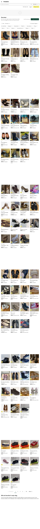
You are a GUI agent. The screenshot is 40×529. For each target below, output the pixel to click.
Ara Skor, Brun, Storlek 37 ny (15, 450)
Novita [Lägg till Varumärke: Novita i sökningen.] (13, 158)
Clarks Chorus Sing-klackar (4, 414)
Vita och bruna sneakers (15, 414)
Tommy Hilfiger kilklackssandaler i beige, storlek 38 (24, 212)
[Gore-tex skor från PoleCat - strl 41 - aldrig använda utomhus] (15, 391)
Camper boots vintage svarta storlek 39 (34, 109)
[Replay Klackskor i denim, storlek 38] (34, 136)
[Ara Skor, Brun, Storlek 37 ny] (15, 444)
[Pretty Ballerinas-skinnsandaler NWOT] (34, 391)
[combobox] (16, 4)
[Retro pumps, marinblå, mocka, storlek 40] (24, 52)
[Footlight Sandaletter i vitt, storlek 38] (15, 238)
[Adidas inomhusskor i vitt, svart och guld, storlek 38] (24, 153)
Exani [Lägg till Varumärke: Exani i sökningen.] (23, 466)
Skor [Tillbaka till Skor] (3, 23)
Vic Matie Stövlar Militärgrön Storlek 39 (14, 109)
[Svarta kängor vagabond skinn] (24, 306)
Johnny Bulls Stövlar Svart (14, 142)
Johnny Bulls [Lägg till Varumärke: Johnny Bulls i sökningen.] (14, 141)
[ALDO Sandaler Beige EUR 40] (34, 273)
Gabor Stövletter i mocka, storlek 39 (14, 296)
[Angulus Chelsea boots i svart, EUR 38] (34, 223)
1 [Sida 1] (15, 491)
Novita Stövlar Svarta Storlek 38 (14, 159)
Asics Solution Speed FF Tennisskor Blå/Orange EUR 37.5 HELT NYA (24, 330)
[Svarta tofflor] (24, 273)
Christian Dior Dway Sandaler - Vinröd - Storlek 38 (14, 212)
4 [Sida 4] (22, 491)
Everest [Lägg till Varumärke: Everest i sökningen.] (13, 124)
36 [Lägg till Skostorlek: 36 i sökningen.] (11, 141)
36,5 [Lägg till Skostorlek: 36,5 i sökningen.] (21, 413)
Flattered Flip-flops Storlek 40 (14, 330)
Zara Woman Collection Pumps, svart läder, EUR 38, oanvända (5, 109)
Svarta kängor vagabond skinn (24, 313)
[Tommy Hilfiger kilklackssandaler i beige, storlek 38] (24, 206)
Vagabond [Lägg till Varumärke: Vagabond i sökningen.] (13, 40)
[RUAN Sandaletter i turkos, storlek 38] (24, 119)
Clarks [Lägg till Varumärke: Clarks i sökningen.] (4, 413)
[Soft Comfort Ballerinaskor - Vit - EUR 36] (5, 444)
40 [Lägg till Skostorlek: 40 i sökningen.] (1, 40)
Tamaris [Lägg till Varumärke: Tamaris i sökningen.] (4, 124)
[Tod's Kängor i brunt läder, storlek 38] (15, 68)
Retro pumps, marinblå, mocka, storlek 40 (24, 58)
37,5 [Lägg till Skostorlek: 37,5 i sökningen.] (21, 449)
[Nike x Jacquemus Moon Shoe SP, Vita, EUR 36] (5, 323)
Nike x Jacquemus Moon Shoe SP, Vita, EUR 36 (5, 330)
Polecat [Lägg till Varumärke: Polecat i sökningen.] (13, 396)
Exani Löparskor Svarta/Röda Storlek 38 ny (15, 484)
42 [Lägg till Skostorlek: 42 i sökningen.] (1, 73)
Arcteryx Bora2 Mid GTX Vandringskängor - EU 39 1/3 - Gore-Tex (24, 142)
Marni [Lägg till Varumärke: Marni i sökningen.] (23, 194)
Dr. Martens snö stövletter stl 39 (4, 397)
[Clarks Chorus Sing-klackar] (5, 408)
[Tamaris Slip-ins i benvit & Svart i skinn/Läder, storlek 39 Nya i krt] (5, 289)
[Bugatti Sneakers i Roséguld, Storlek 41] (5, 189)
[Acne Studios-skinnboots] (5, 358)
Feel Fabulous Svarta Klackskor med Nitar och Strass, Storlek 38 (5, 159)
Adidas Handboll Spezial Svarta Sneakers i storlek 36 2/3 (34, 212)
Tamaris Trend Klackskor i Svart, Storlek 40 (5, 125)
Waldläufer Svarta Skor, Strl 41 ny (34, 467)
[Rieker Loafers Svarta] (15, 375)
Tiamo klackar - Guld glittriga (4, 245)
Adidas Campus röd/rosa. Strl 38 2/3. (34, 313)
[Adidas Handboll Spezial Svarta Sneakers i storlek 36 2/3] (34, 206)
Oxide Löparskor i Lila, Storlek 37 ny (5, 467)
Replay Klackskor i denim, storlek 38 (34, 142)
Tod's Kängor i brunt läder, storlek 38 (14, 74)
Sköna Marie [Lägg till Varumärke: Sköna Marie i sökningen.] (14, 413)
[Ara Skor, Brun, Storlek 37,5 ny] (24, 444)
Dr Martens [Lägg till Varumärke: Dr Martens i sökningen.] (4, 396)
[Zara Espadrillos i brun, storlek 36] (24, 391)
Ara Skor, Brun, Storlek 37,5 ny (24, 450)
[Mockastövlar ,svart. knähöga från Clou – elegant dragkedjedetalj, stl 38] (24, 35)
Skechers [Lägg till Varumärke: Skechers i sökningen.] (33, 57)
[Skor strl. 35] (15, 306)
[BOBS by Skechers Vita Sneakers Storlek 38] (34, 52)
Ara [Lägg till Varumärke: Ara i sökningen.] (12, 449)
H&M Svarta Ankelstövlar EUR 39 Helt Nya (24, 382)
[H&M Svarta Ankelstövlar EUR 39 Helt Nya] (24, 375)
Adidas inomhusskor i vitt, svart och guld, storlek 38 (24, 159)
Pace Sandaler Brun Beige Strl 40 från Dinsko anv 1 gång (34, 42)
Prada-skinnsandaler (4, 212)
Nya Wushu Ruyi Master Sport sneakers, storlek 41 (5, 382)
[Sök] (31, 4)
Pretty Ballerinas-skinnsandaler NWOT (33, 397)
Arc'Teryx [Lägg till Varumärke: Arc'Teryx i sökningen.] (25, 141)
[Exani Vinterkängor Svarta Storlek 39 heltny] (15, 358)
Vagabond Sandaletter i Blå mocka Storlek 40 (15, 42)
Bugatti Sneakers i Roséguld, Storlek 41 (4, 195)
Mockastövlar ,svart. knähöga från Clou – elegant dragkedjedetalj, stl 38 (24, 42)
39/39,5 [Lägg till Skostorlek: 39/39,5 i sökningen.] (21, 141)
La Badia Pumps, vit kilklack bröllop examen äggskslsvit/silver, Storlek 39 (15, 58)
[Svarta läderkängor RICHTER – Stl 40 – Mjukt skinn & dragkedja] (5, 35)
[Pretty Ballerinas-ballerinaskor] (5, 136)
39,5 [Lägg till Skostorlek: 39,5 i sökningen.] (1, 57)
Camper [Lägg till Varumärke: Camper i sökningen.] (33, 108)
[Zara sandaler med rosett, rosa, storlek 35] (34, 375)
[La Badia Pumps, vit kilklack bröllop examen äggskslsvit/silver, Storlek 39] (15, 52)
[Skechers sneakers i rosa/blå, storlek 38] (34, 189)
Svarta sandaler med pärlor (14, 280)
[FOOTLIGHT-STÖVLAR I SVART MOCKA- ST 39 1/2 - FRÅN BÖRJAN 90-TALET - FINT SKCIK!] (5, 52)
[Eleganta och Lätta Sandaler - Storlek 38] (24, 223)
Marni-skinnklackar (23, 195)
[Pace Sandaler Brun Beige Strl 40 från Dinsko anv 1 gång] (34, 35)
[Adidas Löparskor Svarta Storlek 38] (24, 289)
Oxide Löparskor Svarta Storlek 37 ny (15, 467)
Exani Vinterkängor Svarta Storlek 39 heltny (15, 365)
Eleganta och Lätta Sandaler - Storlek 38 (24, 229)
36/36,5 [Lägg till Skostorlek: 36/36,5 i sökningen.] (31, 211)
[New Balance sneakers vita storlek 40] (5, 306)
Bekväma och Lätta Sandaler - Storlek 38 (14, 229)
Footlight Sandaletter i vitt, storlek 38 (15, 245)
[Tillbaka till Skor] (1, 23)
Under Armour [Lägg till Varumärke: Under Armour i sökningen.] (24, 413)
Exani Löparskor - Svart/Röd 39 (23, 467)
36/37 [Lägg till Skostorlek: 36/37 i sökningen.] (21, 279)
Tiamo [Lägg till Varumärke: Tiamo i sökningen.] (4, 244)
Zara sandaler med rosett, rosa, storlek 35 (34, 382)
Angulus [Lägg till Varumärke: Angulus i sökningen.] (33, 228)
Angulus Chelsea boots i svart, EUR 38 (34, 229)
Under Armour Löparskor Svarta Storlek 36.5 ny (24, 414)
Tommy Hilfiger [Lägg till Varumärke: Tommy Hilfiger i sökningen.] (24, 211)
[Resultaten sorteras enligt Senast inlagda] (34, 23)
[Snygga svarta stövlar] (24, 238)
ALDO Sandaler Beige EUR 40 (33, 280)
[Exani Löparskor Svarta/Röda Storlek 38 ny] (15, 478)
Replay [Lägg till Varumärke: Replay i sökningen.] (33, 141)
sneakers (6, 498)
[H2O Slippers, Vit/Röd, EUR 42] (5, 68)
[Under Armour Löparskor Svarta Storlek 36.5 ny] (24, 408)
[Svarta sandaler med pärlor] (15, 273)
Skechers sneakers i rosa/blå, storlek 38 (33, 195)
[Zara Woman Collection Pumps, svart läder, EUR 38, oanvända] (5, 103)
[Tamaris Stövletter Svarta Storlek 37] (34, 119)
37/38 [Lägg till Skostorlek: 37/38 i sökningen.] (12, 244)
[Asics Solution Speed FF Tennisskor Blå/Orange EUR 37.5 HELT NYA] (24, 323)
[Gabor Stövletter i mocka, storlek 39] (15, 289)
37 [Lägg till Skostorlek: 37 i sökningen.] (11, 124)
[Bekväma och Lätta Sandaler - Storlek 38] (15, 223)
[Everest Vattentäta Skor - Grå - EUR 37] (15, 119)
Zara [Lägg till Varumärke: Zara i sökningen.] (3, 108)
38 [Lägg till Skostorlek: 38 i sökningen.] (20, 40)
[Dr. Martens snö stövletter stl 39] (5, 391)
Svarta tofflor (22, 280)
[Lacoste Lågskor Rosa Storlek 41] (34, 289)
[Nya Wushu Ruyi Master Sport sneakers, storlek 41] (5, 375)
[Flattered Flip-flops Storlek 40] (15, 323)
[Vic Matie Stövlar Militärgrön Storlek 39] (15, 103)
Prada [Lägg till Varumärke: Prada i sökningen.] (4, 211)
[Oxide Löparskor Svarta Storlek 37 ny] (15, 461)
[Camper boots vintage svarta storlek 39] (34, 103)
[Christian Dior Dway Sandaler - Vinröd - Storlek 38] (15, 206)
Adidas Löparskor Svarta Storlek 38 (24, 296)
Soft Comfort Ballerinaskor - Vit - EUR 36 (5, 450)
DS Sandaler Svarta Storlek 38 (4, 280)
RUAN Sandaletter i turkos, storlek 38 (23, 125)
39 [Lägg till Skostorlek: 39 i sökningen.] (11, 108)
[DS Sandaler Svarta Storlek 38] (5, 273)
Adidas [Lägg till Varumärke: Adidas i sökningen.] (23, 158)
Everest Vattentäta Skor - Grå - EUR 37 (15, 125)
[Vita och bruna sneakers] (15, 408)
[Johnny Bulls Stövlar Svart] (15, 136)
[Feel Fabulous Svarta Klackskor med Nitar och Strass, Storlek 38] (5, 153)
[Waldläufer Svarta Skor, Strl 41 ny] (34, 461)
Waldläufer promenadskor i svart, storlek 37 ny (5, 484)
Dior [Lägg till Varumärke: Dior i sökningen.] (13, 211)
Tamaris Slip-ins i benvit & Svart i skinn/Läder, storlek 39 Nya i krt (5, 296)
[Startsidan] (6, 2)
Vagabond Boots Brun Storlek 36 (14, 195)
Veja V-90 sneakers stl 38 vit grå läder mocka (24, 109)
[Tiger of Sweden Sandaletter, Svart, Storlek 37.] (34, 358)
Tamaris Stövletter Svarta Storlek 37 (33, 125)
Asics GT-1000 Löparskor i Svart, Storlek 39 (24, 365)
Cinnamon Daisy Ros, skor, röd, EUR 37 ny (33, 450)
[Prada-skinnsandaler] (5, 206)
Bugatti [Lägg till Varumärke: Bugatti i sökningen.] (4, 194)
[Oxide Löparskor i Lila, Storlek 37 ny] (5, 461)
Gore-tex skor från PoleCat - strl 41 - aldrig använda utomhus (15, 397)
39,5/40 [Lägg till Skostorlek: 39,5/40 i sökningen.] (12, 57)
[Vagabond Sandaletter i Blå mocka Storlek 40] (15, 35)
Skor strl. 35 (13, 313)
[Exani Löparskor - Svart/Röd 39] (24, 461)
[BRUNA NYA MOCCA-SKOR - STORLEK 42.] (5, 223)
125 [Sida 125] (26, 491)
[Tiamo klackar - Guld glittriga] (5, 238)
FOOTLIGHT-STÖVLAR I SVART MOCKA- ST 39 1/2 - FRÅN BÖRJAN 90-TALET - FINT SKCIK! (5, 58)
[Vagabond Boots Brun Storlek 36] (15, 189)
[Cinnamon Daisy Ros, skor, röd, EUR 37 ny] (34, 444)
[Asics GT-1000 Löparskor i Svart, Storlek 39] (24, 358)
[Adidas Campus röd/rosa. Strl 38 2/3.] (34, 306)
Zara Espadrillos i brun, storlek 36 (24, 397)
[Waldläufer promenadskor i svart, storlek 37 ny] (5, 478)
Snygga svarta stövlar (24, 245)
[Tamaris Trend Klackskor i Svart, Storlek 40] (5, 119)
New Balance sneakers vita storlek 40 (5, 313)
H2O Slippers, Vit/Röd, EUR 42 (5, 74)
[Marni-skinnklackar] (24, 189)
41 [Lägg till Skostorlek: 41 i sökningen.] (1, 194)
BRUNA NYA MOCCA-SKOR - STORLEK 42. (4, 229)
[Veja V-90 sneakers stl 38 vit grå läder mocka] (24, 103)
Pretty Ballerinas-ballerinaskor (4, 142)
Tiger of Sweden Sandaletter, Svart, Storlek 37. (33, 365)
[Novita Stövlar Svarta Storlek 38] (15, 153)
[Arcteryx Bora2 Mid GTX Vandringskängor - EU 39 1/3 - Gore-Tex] (24, 136)
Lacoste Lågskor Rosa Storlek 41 (34, 296)
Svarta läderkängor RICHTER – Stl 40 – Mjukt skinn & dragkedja (5, 42)
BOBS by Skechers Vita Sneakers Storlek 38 (34, 58)
